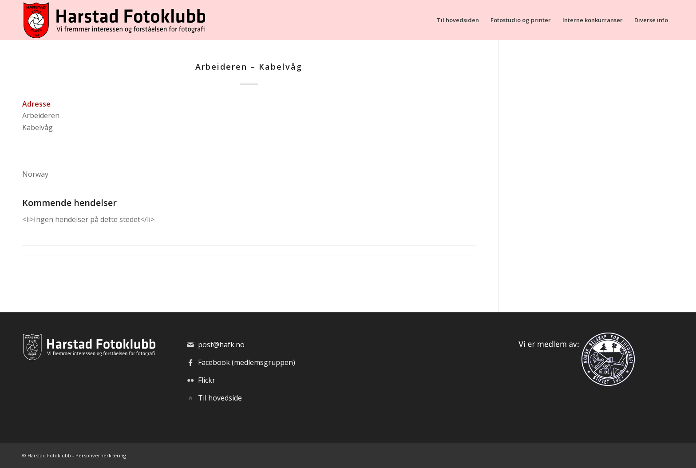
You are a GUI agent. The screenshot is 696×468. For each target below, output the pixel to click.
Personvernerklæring (100, 455)
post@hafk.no (221, 344)
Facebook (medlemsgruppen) (246, 362)
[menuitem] (458, 20)
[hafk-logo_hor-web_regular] (113, 20)
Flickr (206, 380)
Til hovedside (220, 398)
